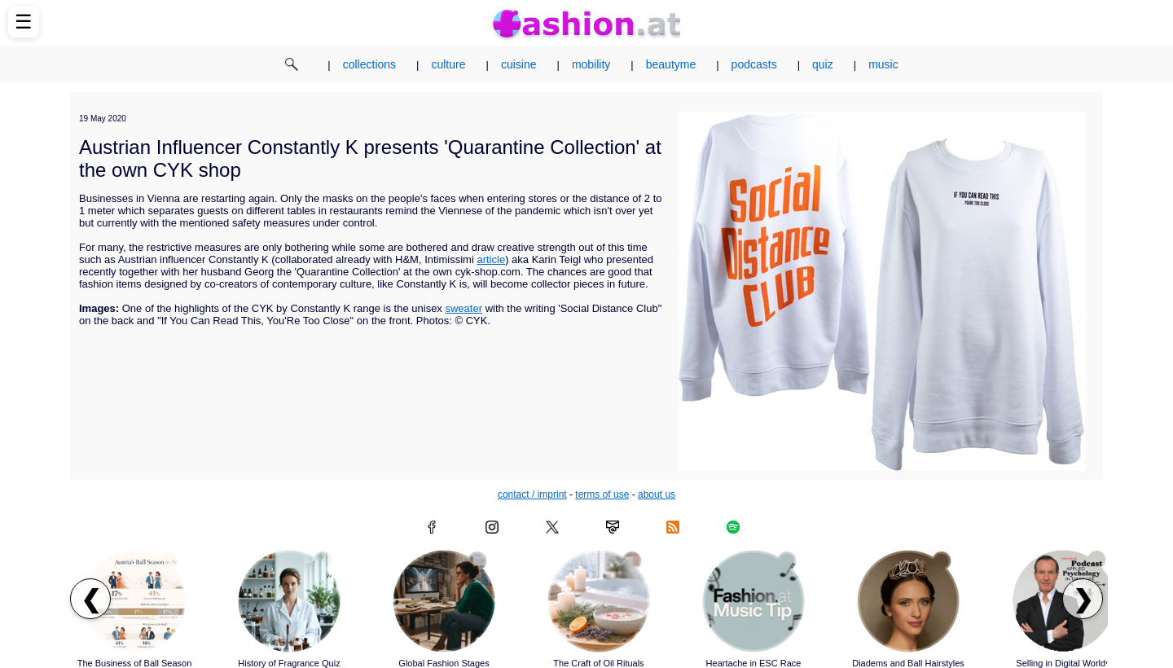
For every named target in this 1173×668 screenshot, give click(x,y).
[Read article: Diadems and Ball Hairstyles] (908, 601)
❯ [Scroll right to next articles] (1083, 599)
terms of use (602, 494)
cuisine (519, 64)
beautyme (671, 64)
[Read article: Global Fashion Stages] (444, 601)
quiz (822, 64)
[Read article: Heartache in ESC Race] (753, 601)
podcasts (754, 64)
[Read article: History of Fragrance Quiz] (289, 601)
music (883, 64)
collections (369, 64)
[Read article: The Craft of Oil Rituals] (598, 601)
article (491, 259)
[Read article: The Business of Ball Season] (134, 601)
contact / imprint (532, 494)
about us (656, 494)
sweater (463, 308)
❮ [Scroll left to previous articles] (91, 599)
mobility (591, 64)
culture (448, 64)
